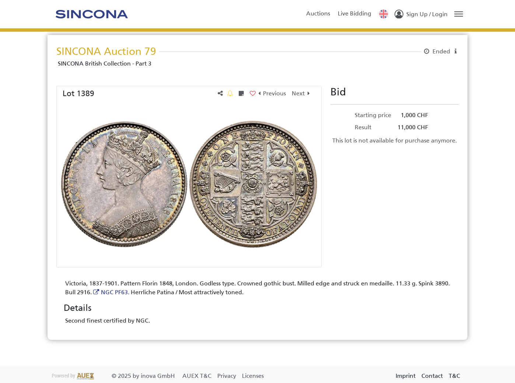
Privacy (227, 375)
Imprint (406, 375)
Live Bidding (354, 13)
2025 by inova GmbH (114, 375)
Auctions (318, 13)
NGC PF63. (115, 292)
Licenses (253, 375)
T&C (454, 375)
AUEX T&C (197, 375)
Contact (432, 375)
